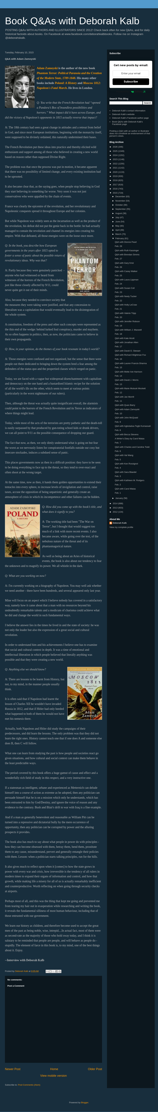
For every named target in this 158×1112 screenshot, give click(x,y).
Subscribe (131, 81)
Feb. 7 (118, 442)
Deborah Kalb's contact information (128, 110)
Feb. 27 (118, 258)
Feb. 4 (118, 468)
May (117, 226)
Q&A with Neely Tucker (126, 296)
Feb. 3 (118, 476)
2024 (115, 155)
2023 (115, 159)
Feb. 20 (118, 317)
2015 (115, 193)
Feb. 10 (118, 413)
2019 (115, 176)
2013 (115, 507)
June (118, 221)
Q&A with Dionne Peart (126, 242)
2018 (115, 180)
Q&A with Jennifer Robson (127, 321)
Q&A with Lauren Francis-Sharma (131, 363)
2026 (115, 147)
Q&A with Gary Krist (124, 263)
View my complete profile (121, 527)
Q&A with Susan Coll (124, 288)
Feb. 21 (118, 309)
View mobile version (53, 1075)
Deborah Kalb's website (123, 114)
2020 (115, 172)
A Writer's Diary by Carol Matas (129, 438)
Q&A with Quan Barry (125, 405)
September (120, 209)
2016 (115, 188)
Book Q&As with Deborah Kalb (72, 20)
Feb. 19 (118, 325)
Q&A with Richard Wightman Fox (130, 355)
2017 (115, 184)
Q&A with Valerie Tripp (125, 313)
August (119, 213)
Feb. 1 (118, 493)
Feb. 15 (118, 367)
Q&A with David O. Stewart (127, 351)
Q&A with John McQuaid (126, 417)
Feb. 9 (118, 422)
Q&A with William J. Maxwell (128, 330)
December (120, 196)
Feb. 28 (118, 246)
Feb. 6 (118, 451)
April (117, 230)
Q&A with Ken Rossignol (126, 463)
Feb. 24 (118, 284)
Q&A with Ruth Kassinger (127, 250)
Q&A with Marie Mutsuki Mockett (130, 388)
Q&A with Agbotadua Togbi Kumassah (133, 426)
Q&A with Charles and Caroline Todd (132, 447)
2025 (115, 151)
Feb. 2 (118, 484)
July (117, 217)
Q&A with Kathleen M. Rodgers (129, 480)
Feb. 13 (118, 384)
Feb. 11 (118, 401)
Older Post (95, 1069)
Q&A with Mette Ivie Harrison (128, 372)
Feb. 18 (118, 334)
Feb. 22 (118, 300)
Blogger (84, 1102)
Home (54, 1069)
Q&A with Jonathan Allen (126, 342)
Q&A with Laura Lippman (126, 279)
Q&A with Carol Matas (125, 489)
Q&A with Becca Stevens (126, 434)
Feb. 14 (118, 376)
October (119, 205)
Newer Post (12, 1069)
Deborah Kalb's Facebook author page (130, 118)
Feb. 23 (118, 292)
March (118, 234)
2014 (115, 503)
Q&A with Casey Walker (126, 271)
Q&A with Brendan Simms (127, 254)
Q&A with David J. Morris (126, 380)
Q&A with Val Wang (124, 455)
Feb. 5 (118, 459)
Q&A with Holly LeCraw (126, 304)
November (120, 201)
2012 (115, 512)
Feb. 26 (118, 267)
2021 (115, 168)
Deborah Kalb (120, 523)
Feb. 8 (118, 430)
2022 (115, 163)
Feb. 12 (118, 392)
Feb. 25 (118, 275)
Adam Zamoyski (47, 68)
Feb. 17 (118, 346)
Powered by (130, 91)
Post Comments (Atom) (29, 1085)
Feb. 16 (118, 359)
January (119, 498)
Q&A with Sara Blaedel (125, 472)
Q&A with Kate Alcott (124, 338)
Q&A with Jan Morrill (124, 397)
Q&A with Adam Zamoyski (127, 409)
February (120, 238)
